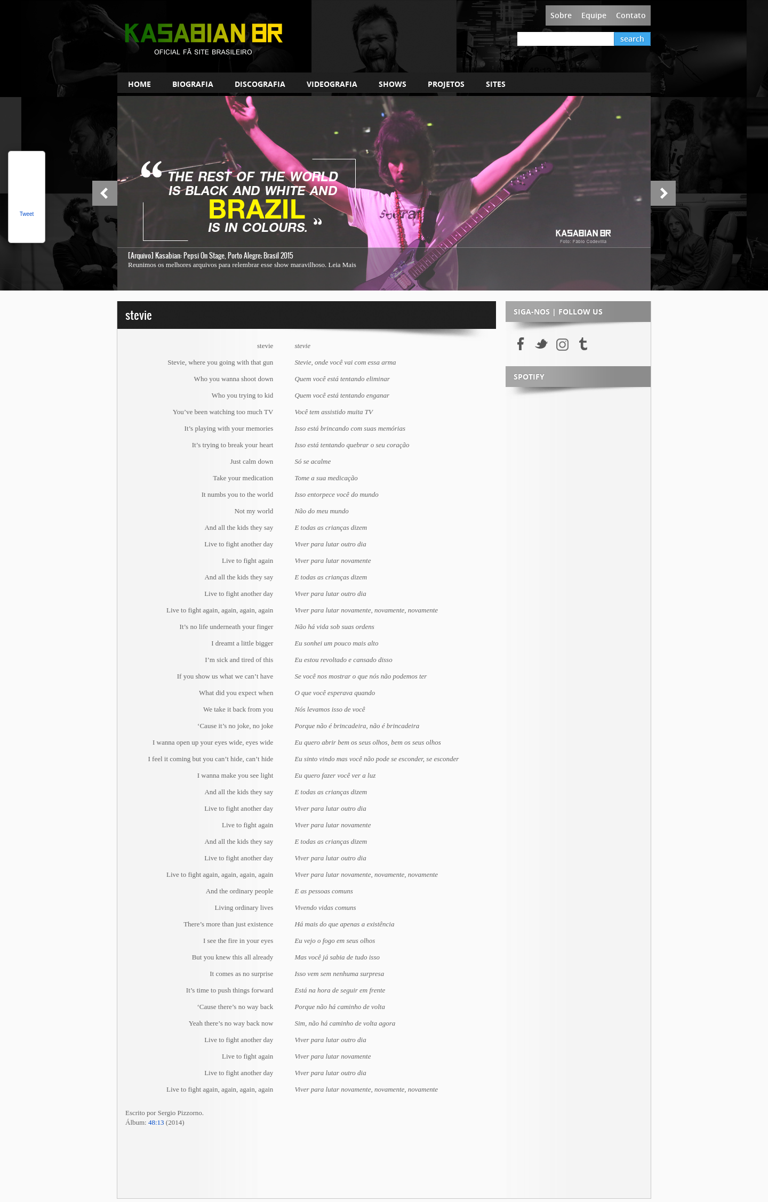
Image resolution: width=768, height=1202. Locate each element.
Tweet (27, 214)
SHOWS (392, 84)
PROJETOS (446, 84)
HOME (139, 84)
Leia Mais (342, 265)
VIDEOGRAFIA (332, 84)
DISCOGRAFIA (260, 84)
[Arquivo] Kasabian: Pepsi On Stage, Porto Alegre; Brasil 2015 (210, 256)
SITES (496, 84)
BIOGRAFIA (192, 84)
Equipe (593, 15)
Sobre (561, 15)
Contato (631, 15)
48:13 (156, 1122)
